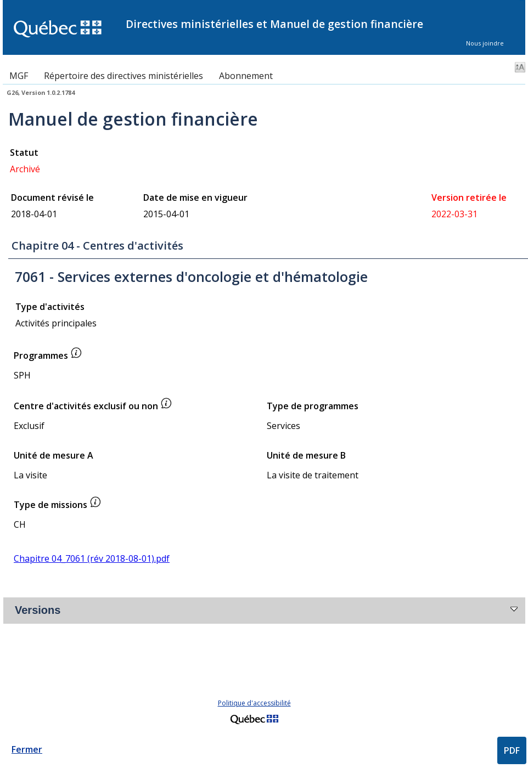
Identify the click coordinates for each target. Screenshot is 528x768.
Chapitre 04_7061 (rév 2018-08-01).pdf (92, 558)
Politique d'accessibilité (254, 703)
